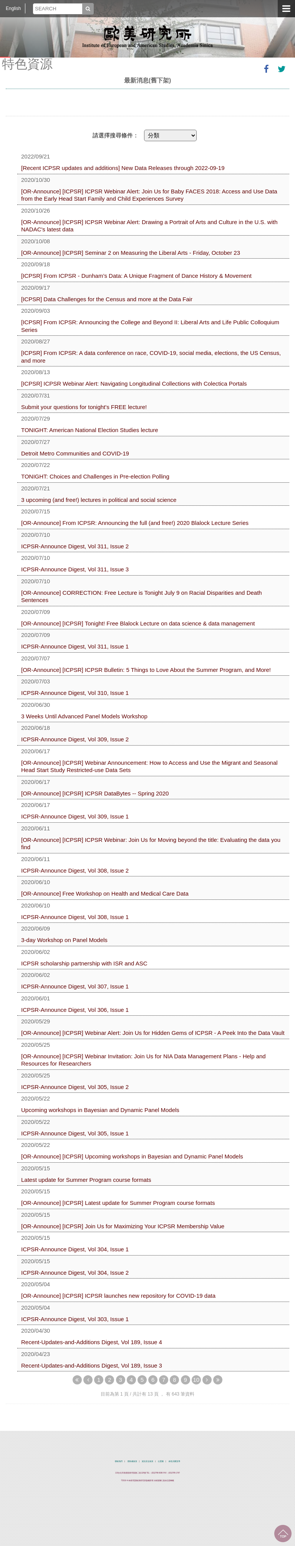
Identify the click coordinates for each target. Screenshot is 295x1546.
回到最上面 (283, 1533)
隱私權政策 (132, 1461)
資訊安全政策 (147, 1461)
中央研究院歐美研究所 (147, 36)
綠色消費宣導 (174, 1461)
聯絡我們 (119, 1461)
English (13, 8)
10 (196, 1379)
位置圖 (161, 1461)
